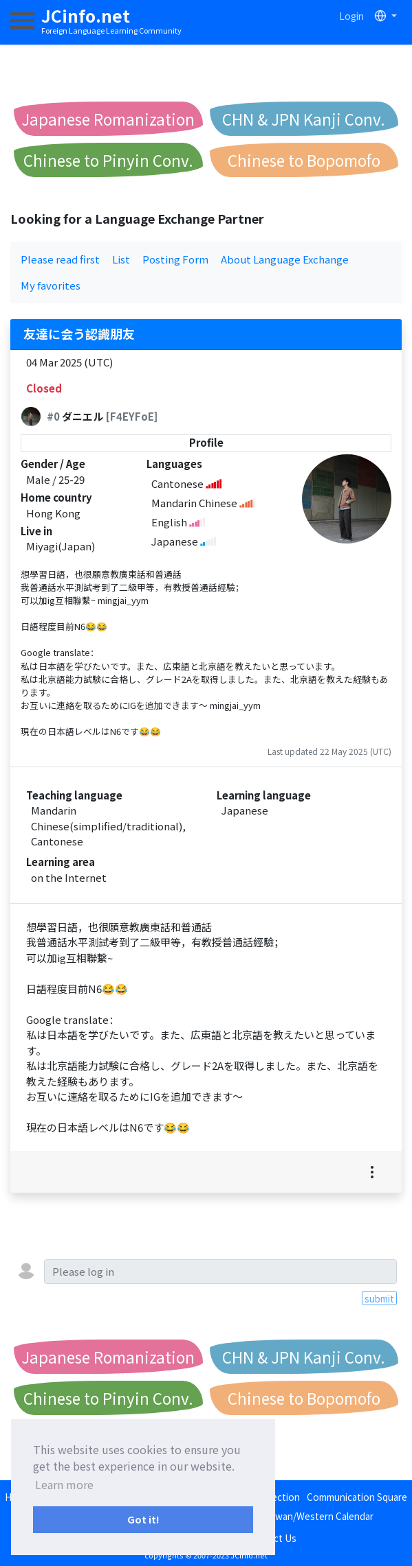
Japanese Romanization (108, 119)
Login (351, 16)
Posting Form (175, 259)
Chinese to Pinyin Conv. (108, 160)
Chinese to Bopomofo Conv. (304, 163)
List (121, 259)
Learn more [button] (64, 1484)
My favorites (50, 285)
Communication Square (357, 1497)
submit (379, 1298)
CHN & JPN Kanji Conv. (303, 119)
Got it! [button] (143, 1519)
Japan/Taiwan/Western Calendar (303, 1516)
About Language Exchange (285, 259)
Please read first (60, 259)
